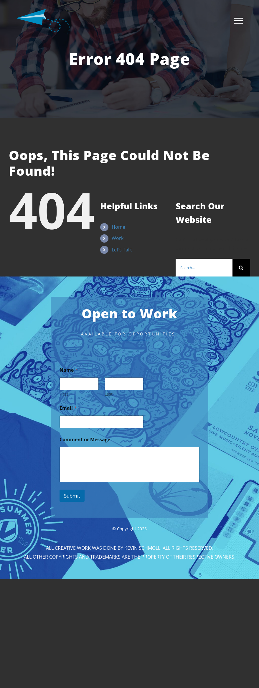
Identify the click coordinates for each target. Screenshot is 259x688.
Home (118, 227)
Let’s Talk (122, 249)
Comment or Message (85, 439)
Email (68, 408)
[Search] (241, 267)
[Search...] (204, 267)
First (64, 393)
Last (108, 393)
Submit (72, 495)
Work (117, 238)
